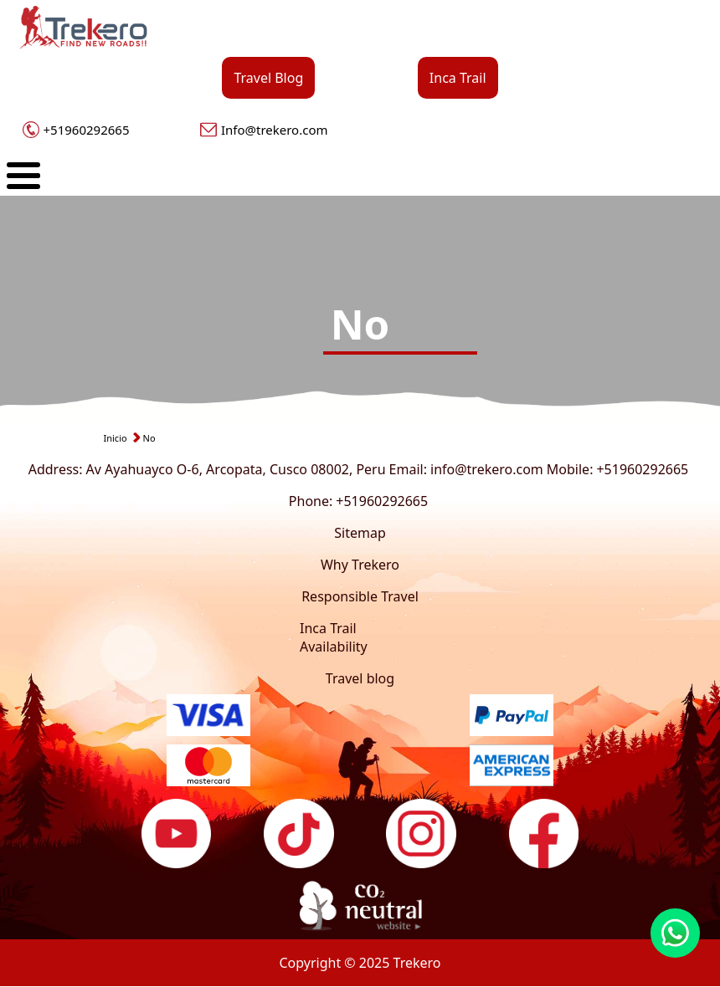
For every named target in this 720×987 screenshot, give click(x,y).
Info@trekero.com (274, 129)
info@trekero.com (486, 469)
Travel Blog (268, 78)
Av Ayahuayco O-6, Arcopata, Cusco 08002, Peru (236, 469)
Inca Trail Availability (334, 637)
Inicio (115, 438)
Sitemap (360, 533)
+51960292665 (87, 129)
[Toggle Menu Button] (23, 176)
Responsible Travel (360, 596)
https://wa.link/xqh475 (675, 933)
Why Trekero (360, 564)
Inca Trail (457, 78)
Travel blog (360, 678)
